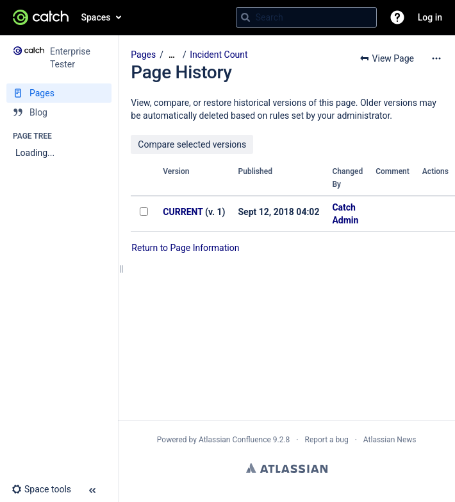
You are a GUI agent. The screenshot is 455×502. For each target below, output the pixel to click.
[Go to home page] (40, 17)
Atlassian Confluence (235, 439)
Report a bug (326, 439)
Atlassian (286, 468)
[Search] (245, 17)
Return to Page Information (185, 248)
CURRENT (183, 212)
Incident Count (219, 54)
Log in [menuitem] (430, 17)
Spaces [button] (96, 17)
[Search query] (306, 17)
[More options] (436, 58)
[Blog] (59, 112)
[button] (397, 17)
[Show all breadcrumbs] (172, 54)
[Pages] (59, 93)
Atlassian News (390, 439)
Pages (143, 54)
